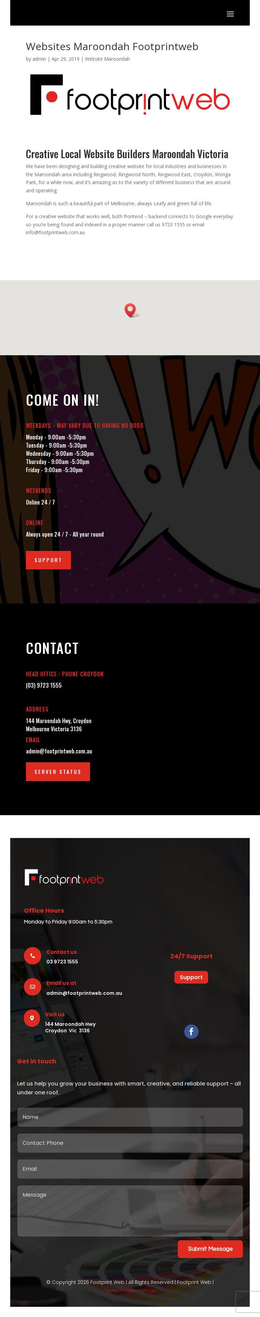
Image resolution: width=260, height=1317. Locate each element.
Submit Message (210, 1249)
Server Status (58, 771)
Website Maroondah (107, 59)
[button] (132, 310)
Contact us (61, 952)
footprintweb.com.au (130, 1290)
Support (48, 560)
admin (39, 59)
